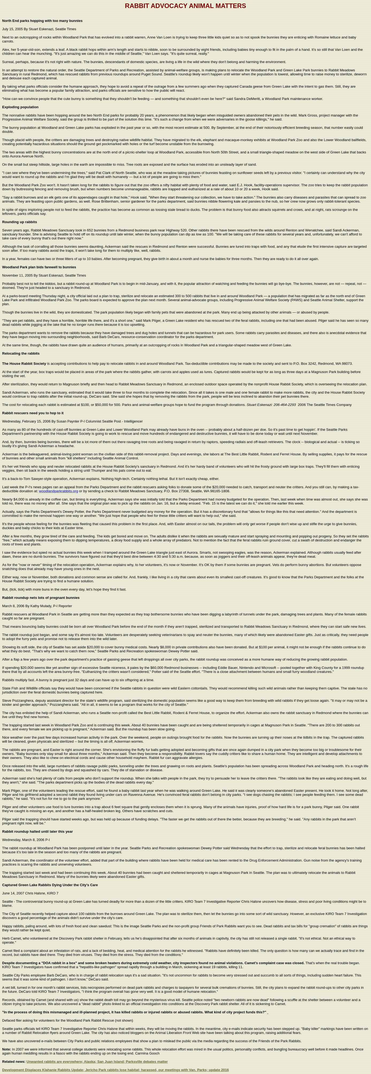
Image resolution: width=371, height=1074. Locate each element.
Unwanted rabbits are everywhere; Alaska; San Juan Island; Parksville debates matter (97, 1062)
